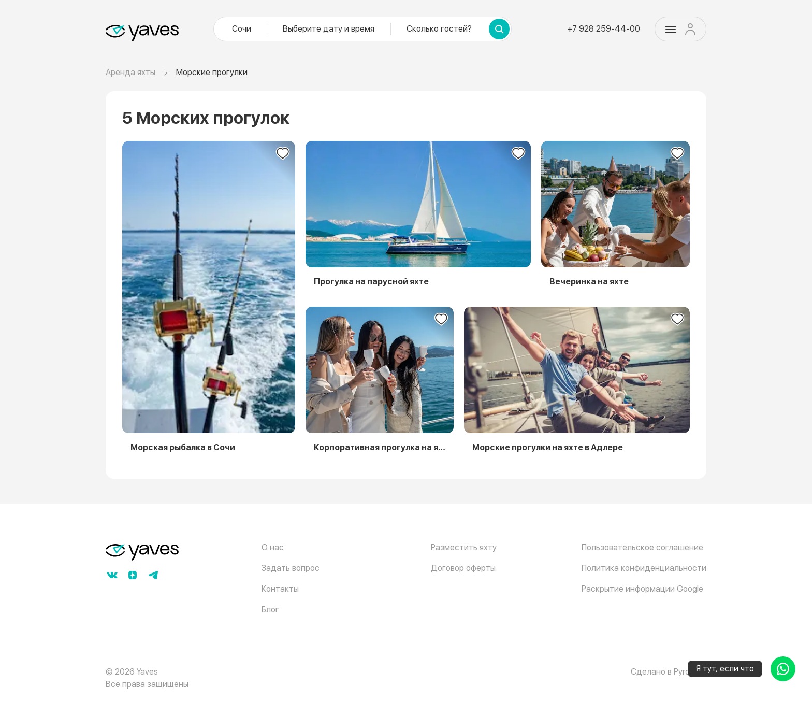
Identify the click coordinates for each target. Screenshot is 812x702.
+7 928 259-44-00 (603, 29)
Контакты (280, 589)
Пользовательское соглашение (642, 547)
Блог (270, 609)
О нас (273, 547)
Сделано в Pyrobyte (668, 672)
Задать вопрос (291, 568)
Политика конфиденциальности (644, 568)
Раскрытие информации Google (642, 589)
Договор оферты (463, 568)
